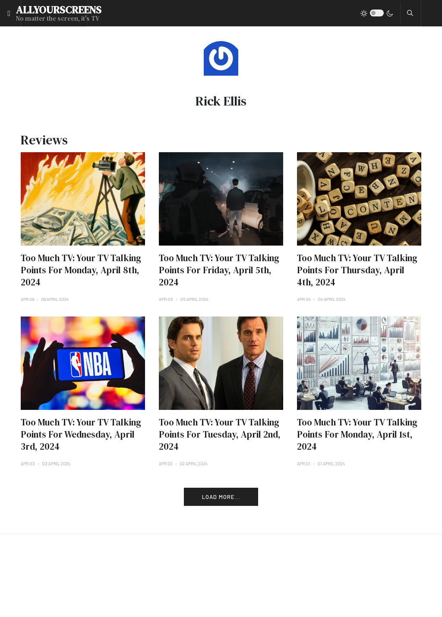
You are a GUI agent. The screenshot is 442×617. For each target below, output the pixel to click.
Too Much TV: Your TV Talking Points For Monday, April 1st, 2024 (357, 434)
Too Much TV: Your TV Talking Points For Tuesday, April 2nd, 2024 (220, 434)
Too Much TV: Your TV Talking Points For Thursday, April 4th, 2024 (357, 270)
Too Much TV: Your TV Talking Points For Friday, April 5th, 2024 (219, 270)
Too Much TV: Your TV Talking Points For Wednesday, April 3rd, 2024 (81, 434)
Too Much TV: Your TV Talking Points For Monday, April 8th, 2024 (81, 270)
